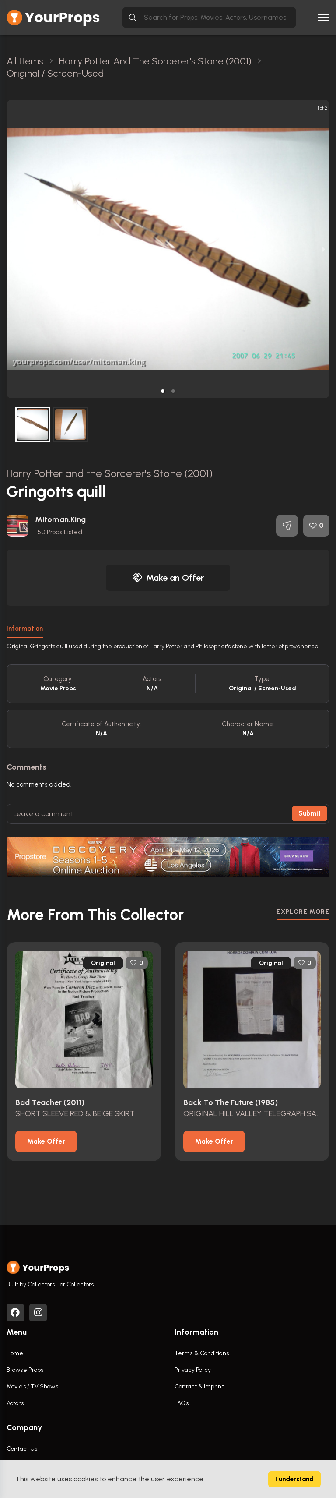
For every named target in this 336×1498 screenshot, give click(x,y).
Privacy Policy (193, 1370)
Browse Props (25, 1370)
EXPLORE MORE (302, 911)
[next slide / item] (323, 249)
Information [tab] (25, 628)
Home (15, 1353)
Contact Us (22, 1448)
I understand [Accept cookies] (294, 1479)
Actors (15, 1403)
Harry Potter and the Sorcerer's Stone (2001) (110, 473)
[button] (162, 391)
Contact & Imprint (199, 1386)
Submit (309, 813)
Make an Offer (168, 577)
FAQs (182, 1403)
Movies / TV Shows (32, 1386)
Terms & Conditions (202, 1353)
